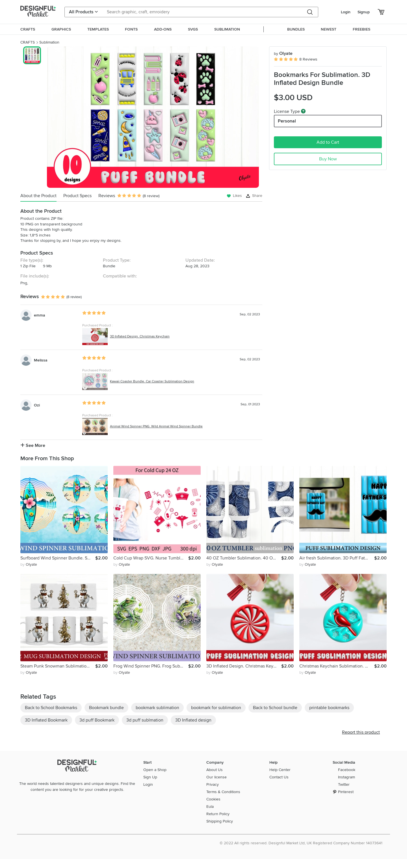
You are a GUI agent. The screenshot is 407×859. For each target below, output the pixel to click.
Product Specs (77, 196)
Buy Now (328, 159)
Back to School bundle (275, 708)
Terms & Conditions (223, 791)
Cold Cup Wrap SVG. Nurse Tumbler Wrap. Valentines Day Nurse (150, 558)
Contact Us (279, 777)
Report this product (361, 732)
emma (39, 315)
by (28, 564)
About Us (214, 769)
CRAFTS (27, 42)
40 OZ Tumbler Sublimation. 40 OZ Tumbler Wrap (243, 558)
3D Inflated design (193, 720)
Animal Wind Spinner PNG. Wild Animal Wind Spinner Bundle (156, 426)
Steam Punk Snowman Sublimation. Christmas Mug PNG (57, 666)
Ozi (37, 405)
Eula (210, 806)
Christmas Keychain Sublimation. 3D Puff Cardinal (336, 666)
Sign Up (150, 777)
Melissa (40, 360)
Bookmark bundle (106, 708)
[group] (152, 117)
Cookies (213, 799)
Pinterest (346, 791)
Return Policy (218, 813)
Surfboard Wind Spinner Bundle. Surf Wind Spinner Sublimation (57, 558)
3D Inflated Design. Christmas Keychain (140, 336)
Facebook (346, 769)
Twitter (344, 784)
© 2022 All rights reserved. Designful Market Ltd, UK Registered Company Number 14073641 (301, 843)
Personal (287, 121)
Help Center (280, 769)
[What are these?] (303, 111)
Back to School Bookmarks (51, 708)
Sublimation (49, 42)
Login (345, 12)
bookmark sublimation (157, 708)
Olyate (283, 53)
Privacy (212, 784)
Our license (216, 777)
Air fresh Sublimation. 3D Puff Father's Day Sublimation (336, 558)
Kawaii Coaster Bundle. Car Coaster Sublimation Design (152, 381)
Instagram (346, 777)
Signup (364, 12)
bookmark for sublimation (216, 708)
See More (32, 445)
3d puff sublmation (144, 720)
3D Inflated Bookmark (46, 720)
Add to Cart (328, 142)
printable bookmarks (329, 708)
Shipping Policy (219, 821)
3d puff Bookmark (96, 720)
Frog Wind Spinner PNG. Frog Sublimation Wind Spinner (150, 666)
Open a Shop (154, 769)
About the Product (38, 196)
